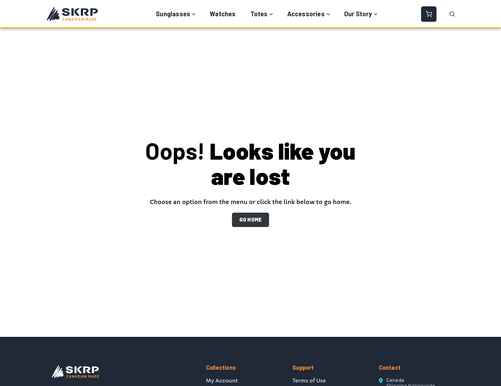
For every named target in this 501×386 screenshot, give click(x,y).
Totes (259, 14)
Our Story (358, 14)
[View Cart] (428, 14)
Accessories (306, 14)
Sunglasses (173, 14)
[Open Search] (452, 14)
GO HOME (250, 219)
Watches (222, 14)
